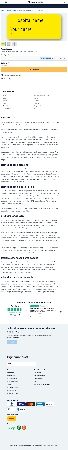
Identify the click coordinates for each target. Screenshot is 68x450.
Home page (10, 372)
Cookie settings (37, 445)
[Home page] (34, 357)
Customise (34, 69)
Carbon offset (38, 378)
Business (47, 445)
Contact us (37, 372)
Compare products (13, 381)
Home (2, 10)
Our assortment (12, 378)
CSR (35, 381)
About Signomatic (39, 375)
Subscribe (12, 342)
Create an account (13, 387)
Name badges (23, 10)
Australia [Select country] (12, 364)
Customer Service (13, 393)
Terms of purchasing (25, 445)
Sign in (9, 384)
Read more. (16, 337)
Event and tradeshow (12, 10)
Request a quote (12, 390)
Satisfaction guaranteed (42, 384)
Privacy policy (13, 445)
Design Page (11, 375)
